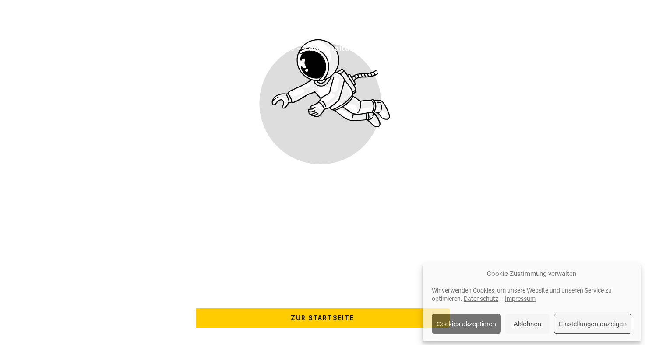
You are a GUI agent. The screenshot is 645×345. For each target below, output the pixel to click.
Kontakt (504, 48)
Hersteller (230, 48)
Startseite (92, 48)
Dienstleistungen (161, 48)
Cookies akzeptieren (466, 324)
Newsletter (556, 48)
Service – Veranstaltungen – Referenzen (344, 48)
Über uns (455, 48)
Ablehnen (527, 324)
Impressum (520, 298)
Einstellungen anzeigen (593, 324)
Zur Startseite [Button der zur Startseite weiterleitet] (322, 317)
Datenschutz (481, 298)
